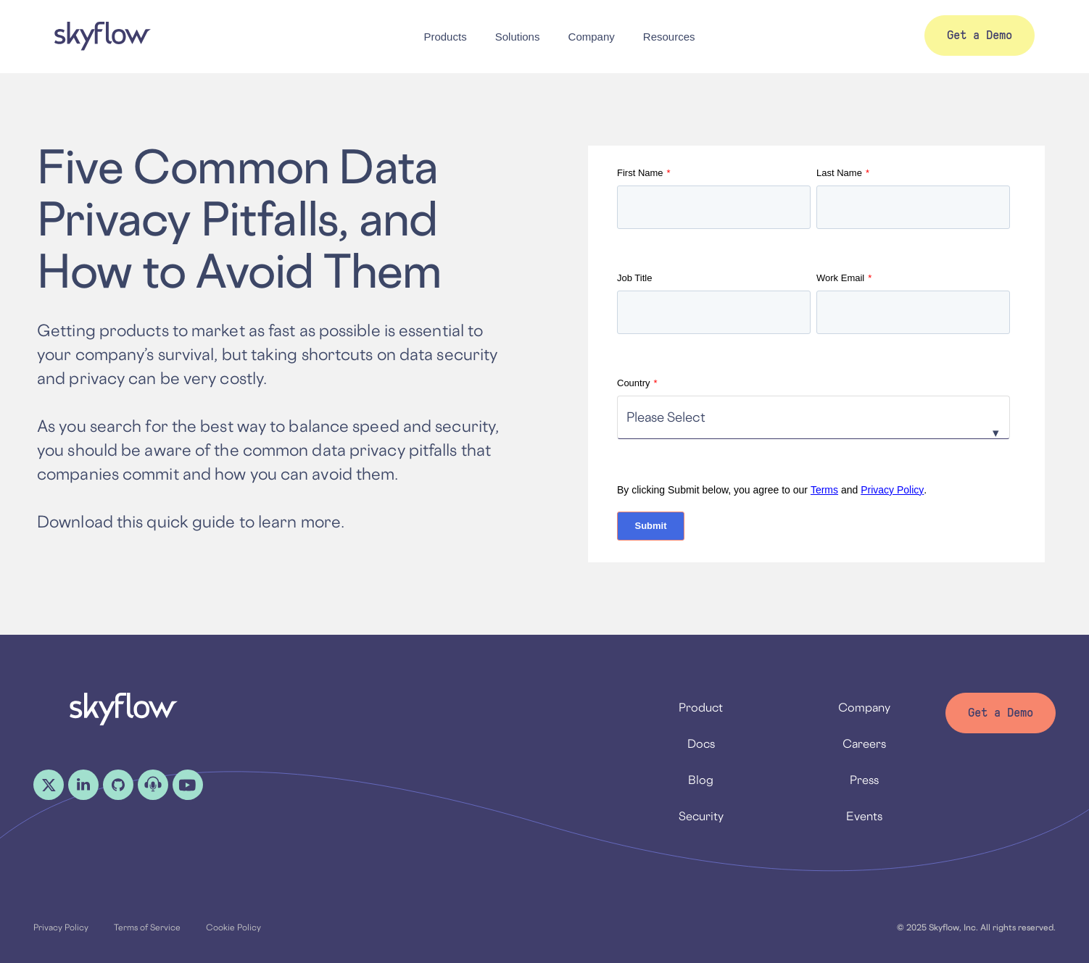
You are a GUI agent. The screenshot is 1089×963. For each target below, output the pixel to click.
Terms (824, 490)
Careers (864, 743)
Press (864, 779)
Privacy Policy (892, 490)
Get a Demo (1000, 713)
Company (864, 707)
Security (701, 816)
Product (701, 707)
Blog (700, 779)
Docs (701, 743)
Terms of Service (147, 927)
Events (864, 816)
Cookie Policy (233, 927)
